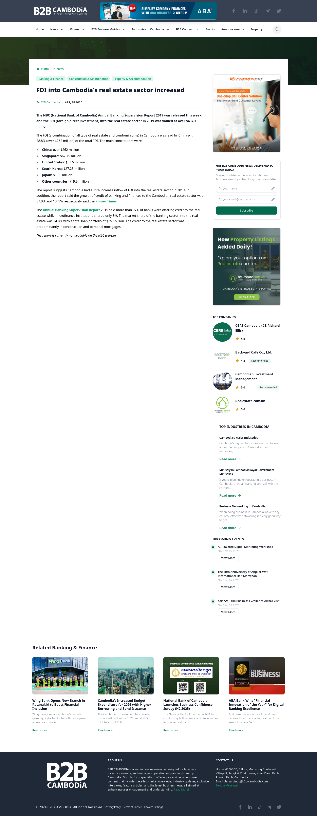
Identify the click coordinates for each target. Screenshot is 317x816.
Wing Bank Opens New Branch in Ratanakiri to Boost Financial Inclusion (58, 704)
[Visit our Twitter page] (279, 11)
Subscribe (246, 210)
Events (210, 29)
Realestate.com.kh (250, 401)
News (57, 29)
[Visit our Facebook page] (234, 11)
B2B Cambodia (50, 102)
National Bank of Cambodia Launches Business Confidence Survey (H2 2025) (187, 704)
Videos (77, 29)
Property (256, 29)
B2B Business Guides (108, 29)
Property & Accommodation (132, 79)
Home (40, 29)
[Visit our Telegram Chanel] (268, 11)
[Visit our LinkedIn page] (245, 11)
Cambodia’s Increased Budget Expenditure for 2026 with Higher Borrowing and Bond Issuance (124, 704)
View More (228, 558)
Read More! (181, 789)
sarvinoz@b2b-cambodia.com (248, 781)
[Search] (277, 29)
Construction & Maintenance (88, 79)
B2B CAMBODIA (59, 807)
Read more (230, 459)
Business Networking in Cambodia (242, 506)
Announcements (232, 29)
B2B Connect (187, 29)
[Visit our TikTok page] (256, 11)
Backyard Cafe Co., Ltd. (253, 352)
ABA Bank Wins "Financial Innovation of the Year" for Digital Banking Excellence (256, 704)
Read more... (40, 730)
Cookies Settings (153, 807)
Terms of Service (132, 807)
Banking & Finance (50, 79)
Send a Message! (227, 785)
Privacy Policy (113, 807)
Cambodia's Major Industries (238, 437)
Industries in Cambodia (151, 29)
